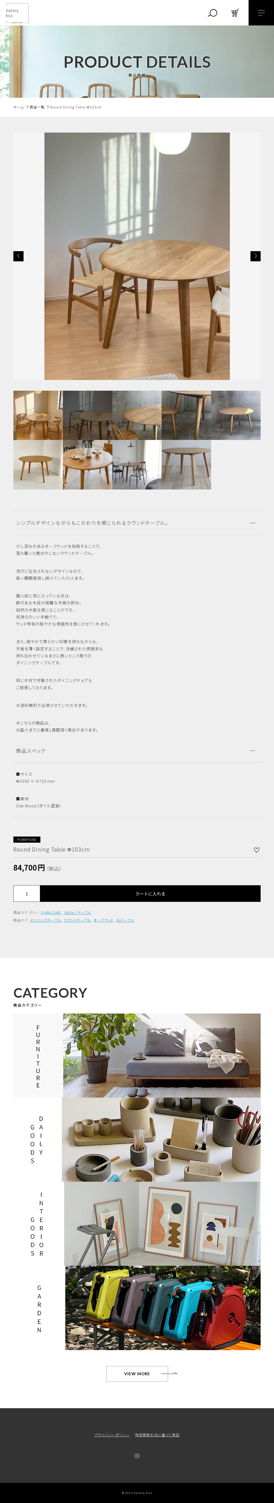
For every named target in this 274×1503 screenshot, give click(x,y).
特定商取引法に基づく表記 (157, 1434)
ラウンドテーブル (77, 920)
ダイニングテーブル (45, 920)
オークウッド (103, 920)
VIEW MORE (137, 1373)
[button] (18, 256)
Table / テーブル (77, 912)
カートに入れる (150, 893)
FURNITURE (51, 912)
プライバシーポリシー (112, 1434)
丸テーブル (125, 920)
